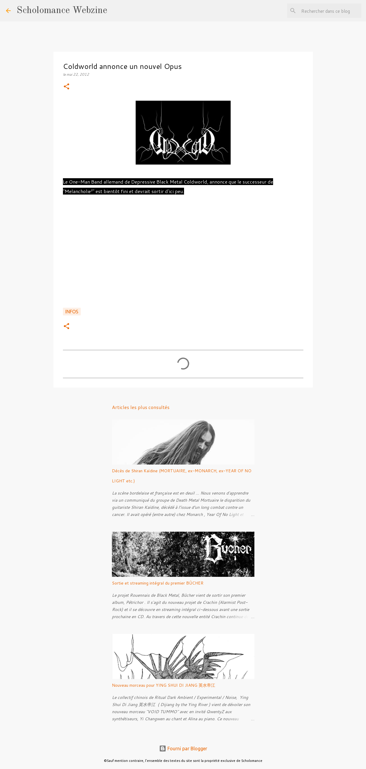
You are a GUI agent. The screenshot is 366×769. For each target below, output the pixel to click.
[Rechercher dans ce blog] (330, 11)
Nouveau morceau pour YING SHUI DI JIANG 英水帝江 (163, 685)
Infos (71, 311)
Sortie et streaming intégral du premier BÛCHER (157, 583)
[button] (66, 87)
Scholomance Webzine (62, 10)
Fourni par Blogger (183, 748)
